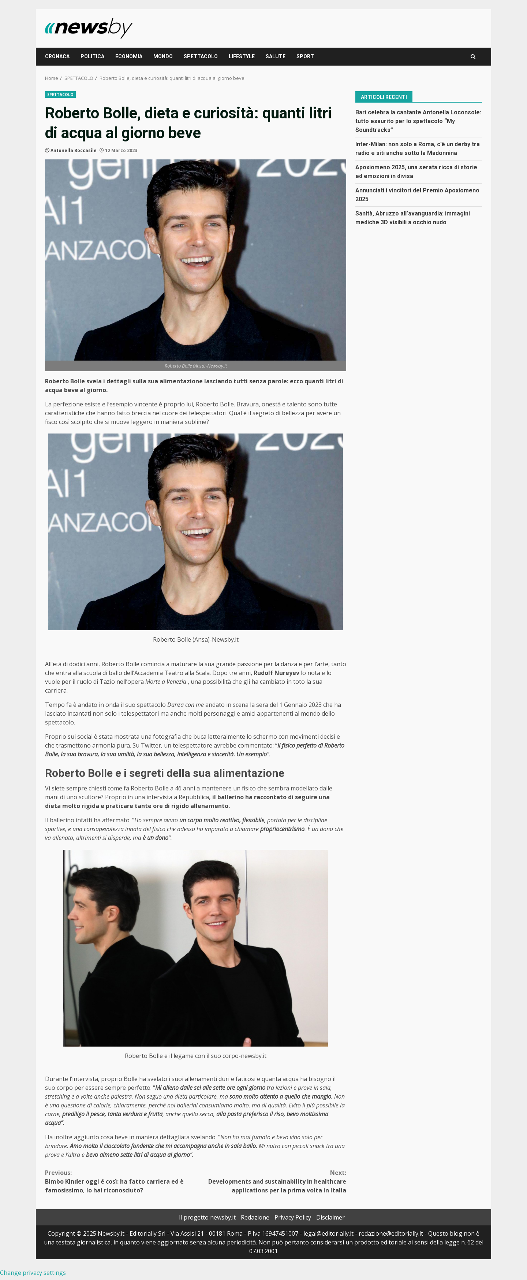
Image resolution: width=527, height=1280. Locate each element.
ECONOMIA (128, 56)
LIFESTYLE (242, 56)
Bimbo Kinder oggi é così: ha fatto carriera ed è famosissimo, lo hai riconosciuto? (120, 1181)
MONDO (163, 56)
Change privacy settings (33, 1273)
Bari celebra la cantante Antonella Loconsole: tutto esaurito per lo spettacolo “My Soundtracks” (418, 121)
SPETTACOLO (201, 56)
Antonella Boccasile (74, 150)
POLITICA (92, 56)
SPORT (305, 56)
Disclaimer (330, 1217)
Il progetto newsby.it (207, 1217)
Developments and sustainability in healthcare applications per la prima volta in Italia (271, 1181)
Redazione (255, 1217)
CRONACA (57, 56)
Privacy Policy (292, 1217)
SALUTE (275, 56)
